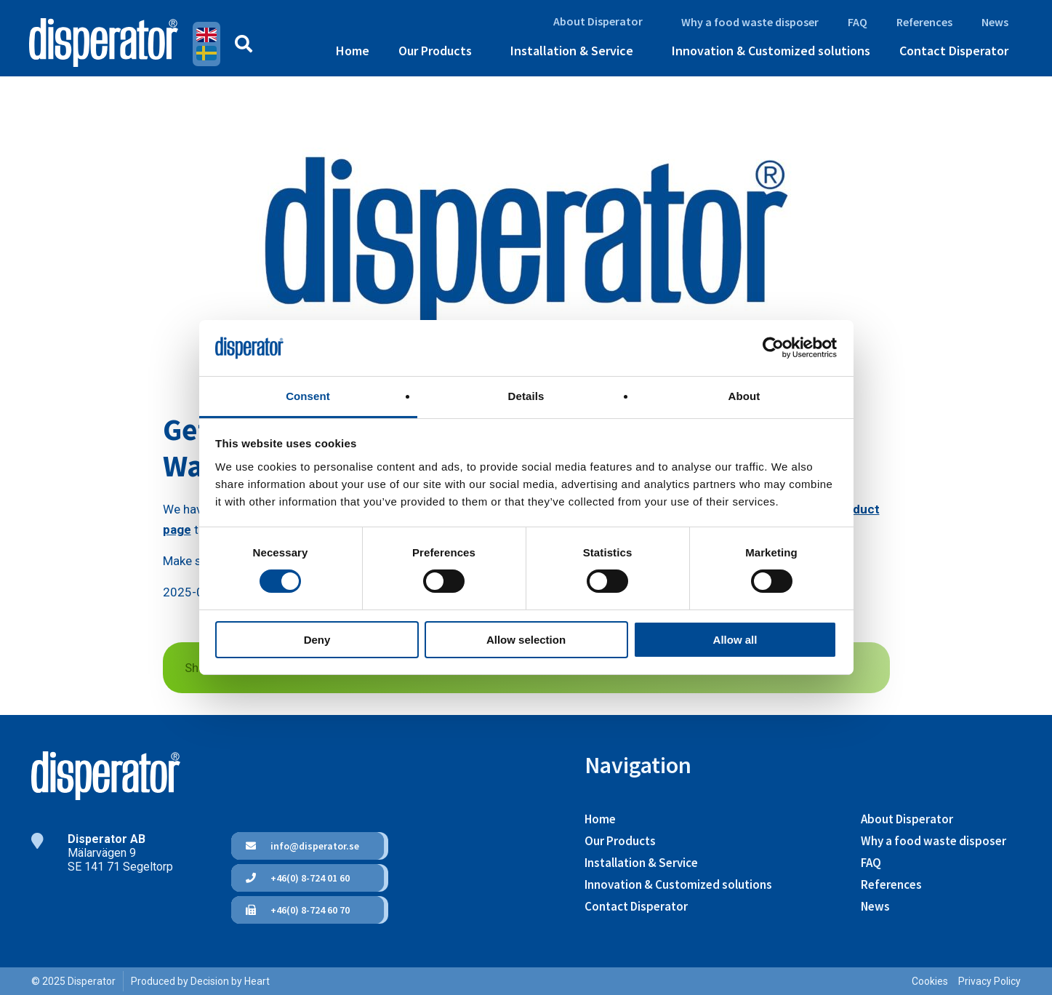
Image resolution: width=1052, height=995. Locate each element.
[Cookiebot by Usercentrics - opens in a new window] (773, 348)
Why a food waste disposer (750, 22)
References (924, 22)
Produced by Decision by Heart (200, 981)
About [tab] (744, 396)
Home (352, 50)
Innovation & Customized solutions (771, 50)
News (994, 22)
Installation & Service (571, 50)
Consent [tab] (308, 396)
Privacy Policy (989, 981)
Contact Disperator (953, 50)
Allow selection (526, 640)
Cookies (930, 981)
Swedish (206, 53)
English (206, 35)
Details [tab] (526, 396)
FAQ (857, 22)
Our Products (435, 50)
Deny (317, 640)
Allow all (735, 640)
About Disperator (598, 21)
